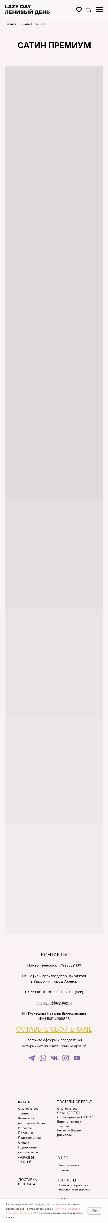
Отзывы (63, 1170)
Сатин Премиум (33, 24)
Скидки (23, 1142)
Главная (10, 24)
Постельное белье (74, 1102)
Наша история (68, 1165)
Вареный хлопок (69, 1121)
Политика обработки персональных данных (73, 1187)
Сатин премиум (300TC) (75, 1117)
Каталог (25, 1102)
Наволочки (26, 1128)
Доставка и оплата (27, 1182)
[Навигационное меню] (99, 9)
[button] (79, 9)
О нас (62, 1158)
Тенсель (63, 1126)
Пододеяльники (29, 1137)
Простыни (25, 1133)
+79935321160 (69, 965)
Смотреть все (67, 1108)
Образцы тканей (26, 1159)
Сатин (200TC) (68, 1113)
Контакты (66, 1180)
